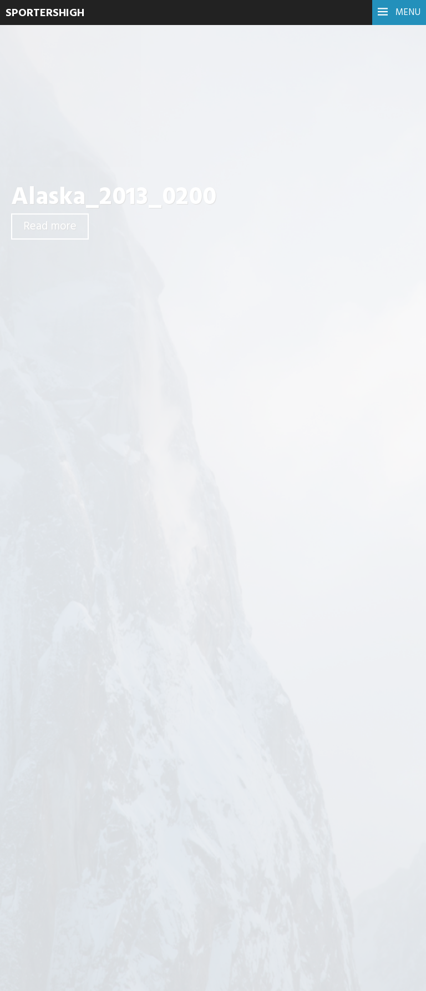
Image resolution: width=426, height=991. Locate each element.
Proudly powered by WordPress (233, 974)
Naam (136, 739)
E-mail (136, 767)
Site (130, 795)
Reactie (139, 610)
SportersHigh (45, 13)
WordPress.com (378, 974)
